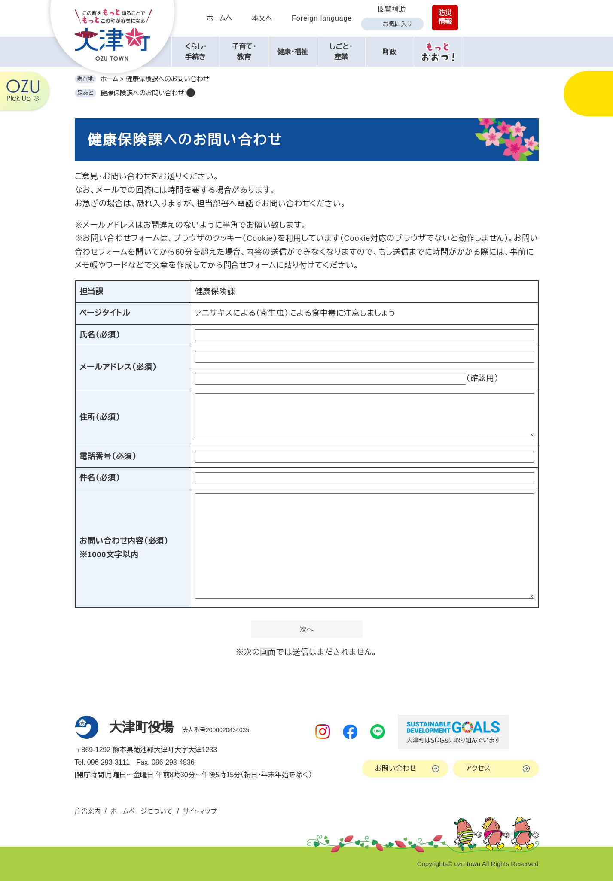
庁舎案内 (88, 811)
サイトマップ (200, 811)
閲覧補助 (392, 9)
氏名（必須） (99, 335)
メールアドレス (118, 367)
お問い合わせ (395, 768)
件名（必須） (99, 478)
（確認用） (482, 378)
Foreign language (322, 18)
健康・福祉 (292, 51)
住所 (99, 417)
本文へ (262, 18)
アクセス (478, 768)
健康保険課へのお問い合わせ (142, 93)
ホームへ (219, 18)
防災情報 (445, 17)
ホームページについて (142, 811)
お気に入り (397, 24)
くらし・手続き (196, 52)
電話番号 (108, 456)
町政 (389, 51)
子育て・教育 (244, 52)
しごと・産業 (340, 52)
